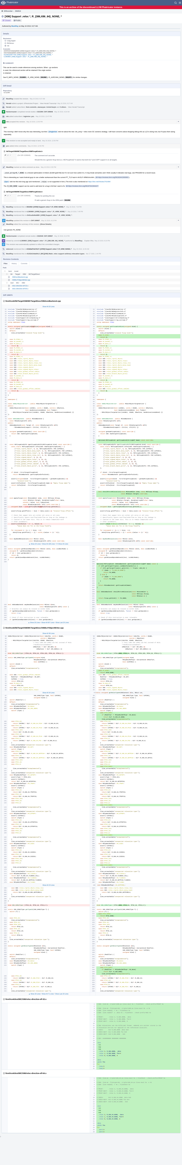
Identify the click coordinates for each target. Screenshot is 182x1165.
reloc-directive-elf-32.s (20, 286)
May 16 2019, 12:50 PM (34, 122)
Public (18, 20)
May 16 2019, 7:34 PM (74, 207)
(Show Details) (45, 224)
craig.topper (11, 41)
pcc (32, 116)
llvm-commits (31, 107)
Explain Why (89, 241)
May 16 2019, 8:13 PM (49, 220)
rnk (8, 46)
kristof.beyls (51, 107)
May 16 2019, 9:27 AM (37, 99)
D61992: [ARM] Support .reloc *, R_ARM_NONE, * (46, 207)
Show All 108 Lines (48, 544)
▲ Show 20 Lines (35, 544)
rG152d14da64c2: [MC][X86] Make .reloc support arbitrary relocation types (55, 254)
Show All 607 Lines (47, 622)
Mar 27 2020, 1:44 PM (93, 254)
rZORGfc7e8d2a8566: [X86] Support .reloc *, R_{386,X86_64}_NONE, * (30, 51)
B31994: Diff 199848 (45, 112)
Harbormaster (11, 112)
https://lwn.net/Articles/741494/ (99, 182)
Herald (8, 103)
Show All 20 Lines (48, 306)
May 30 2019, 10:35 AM (81, 249)
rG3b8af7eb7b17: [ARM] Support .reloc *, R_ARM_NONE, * (49, 249)
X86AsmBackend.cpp (20, 277)
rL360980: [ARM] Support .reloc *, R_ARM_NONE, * (46, 211)
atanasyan (42, 107)
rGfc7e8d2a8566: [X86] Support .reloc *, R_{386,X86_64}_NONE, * (28, 53)
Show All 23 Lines (48, 885)
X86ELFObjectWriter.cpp (21, 280)
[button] (180, 3)
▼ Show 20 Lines (62, 544)
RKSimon (10, 43)
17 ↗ (8, 155)
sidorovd (9, 249)
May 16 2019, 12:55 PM (36, 146)
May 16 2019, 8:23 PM (102, 241)
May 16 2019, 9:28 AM (62, 112)
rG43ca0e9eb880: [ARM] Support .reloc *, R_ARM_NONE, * (49, 215)
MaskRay (14, 26)
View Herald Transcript (48, 103)
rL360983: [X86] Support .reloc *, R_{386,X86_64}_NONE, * (25, 57)
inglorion (26, 116)
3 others (63, 107)
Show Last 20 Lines (62, 622)
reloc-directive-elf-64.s (20, 289)
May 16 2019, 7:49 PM (75, 211)
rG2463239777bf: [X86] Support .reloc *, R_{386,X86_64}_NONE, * (28, 55)
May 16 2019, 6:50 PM (48, 167)
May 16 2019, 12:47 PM (44, 116)
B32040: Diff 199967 (45, 236)
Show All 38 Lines (48, 633)
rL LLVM (7, 92)
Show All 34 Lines (48, 693)
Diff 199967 (35, 220)
